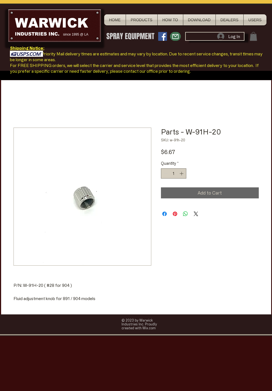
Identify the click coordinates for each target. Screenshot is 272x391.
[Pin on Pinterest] (175, 214)
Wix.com (149, 328)
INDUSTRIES (31, 34)
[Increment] (182, 173)
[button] (253, 36)
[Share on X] (196, 214)
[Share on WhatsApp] (185, 214)
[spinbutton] (174, 173)
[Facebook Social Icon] (162, 36)
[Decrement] (165, 173)
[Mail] (175, 36)
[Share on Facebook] (164, 214)
